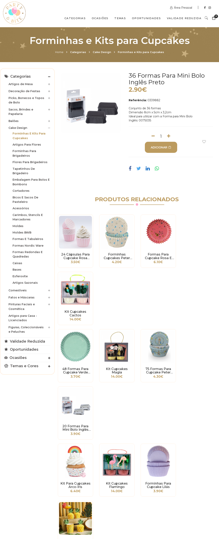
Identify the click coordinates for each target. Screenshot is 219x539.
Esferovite (20, 276)
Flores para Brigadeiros (30, 162)
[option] (91, 103)
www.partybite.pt (129, 463)
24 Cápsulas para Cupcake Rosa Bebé (75, 256)
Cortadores (21, 191)
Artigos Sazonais (25, 283)
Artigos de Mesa (20, 84)
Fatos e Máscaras (21, 297)
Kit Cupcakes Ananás (198, 369)
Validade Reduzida (184, 18)
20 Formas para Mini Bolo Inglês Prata (198, 313)
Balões (13, 121)
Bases (17, 269)
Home (59, 52)
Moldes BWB (22, 232)
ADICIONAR (161, 147)
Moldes (18, 226)
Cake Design (102, 52)
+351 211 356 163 (182, 473)
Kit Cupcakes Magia (116, 313)
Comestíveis (17, 290)
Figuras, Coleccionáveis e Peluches (26, 329)
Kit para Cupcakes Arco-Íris (75, 369)
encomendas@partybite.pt (136, 479)
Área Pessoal (181, 7)
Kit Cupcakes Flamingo (116, 369)
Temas (120, 18)
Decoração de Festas (24, 91)
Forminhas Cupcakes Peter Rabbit (116, 256)
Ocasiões (100, 18)
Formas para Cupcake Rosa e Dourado (157, 256)
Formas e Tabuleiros (28, 239)
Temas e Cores (21, 366)
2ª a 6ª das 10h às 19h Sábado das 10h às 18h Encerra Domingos (184, 493)
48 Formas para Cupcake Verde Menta (75, 313)
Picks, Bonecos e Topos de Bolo (26, 100)
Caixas (17, 263)
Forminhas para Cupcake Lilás (157, 369)
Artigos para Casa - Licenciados (22, 318)
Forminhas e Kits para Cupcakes (141, 52)
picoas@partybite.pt (186, 483)
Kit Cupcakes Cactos (198, 256)
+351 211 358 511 (127, 469)
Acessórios (21, 208)
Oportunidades (146, 18)
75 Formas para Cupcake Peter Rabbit (157, 313)
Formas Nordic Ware (28, 245)
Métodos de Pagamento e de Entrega (15, 466)
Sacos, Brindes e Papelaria (20, 112)
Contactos (67, 521)
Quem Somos (38, 521)
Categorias (75, 18)
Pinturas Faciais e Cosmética (21, 306)
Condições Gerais (15, 476)
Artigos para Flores (27, 144)
